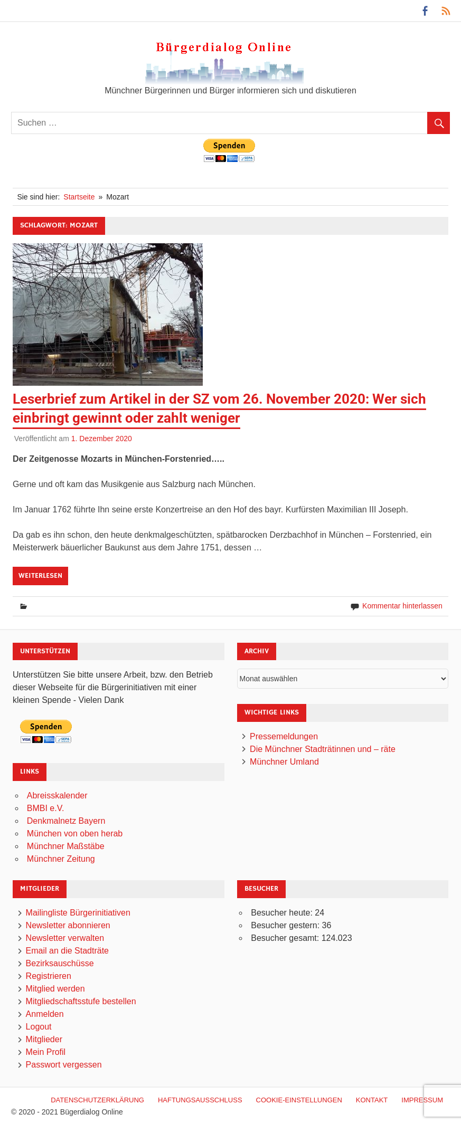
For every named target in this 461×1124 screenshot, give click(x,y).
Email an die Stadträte (67, 950)
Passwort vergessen (64, 1064)
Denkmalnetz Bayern (66, 820)
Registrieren (48, 975)
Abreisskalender (57, 795)
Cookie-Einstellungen (299, 1100)
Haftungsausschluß (200, 1100)
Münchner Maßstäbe (66, 846)
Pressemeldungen (284, 736)
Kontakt (372, 1100)
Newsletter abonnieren (68, 925)
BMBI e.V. (45, 808)
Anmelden (45, 1013)
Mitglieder (44, 1039)
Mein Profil (46, 1051)
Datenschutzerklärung (97, 1100)
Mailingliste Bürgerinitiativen (78, 912)
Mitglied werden (55, 988)
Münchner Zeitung (61, 858)
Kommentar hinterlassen (402, 606)
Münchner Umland (284, 761)
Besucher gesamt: (286, 938)
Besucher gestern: (286, 925)
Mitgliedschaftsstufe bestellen (81, 1001)
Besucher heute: (283, 912)
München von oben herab (75, 833)
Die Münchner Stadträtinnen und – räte (323, 749)
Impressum (422, 1100)
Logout (39, 1026)
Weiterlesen (40, 575)
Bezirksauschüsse (60, 963)
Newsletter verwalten (65, 938)
